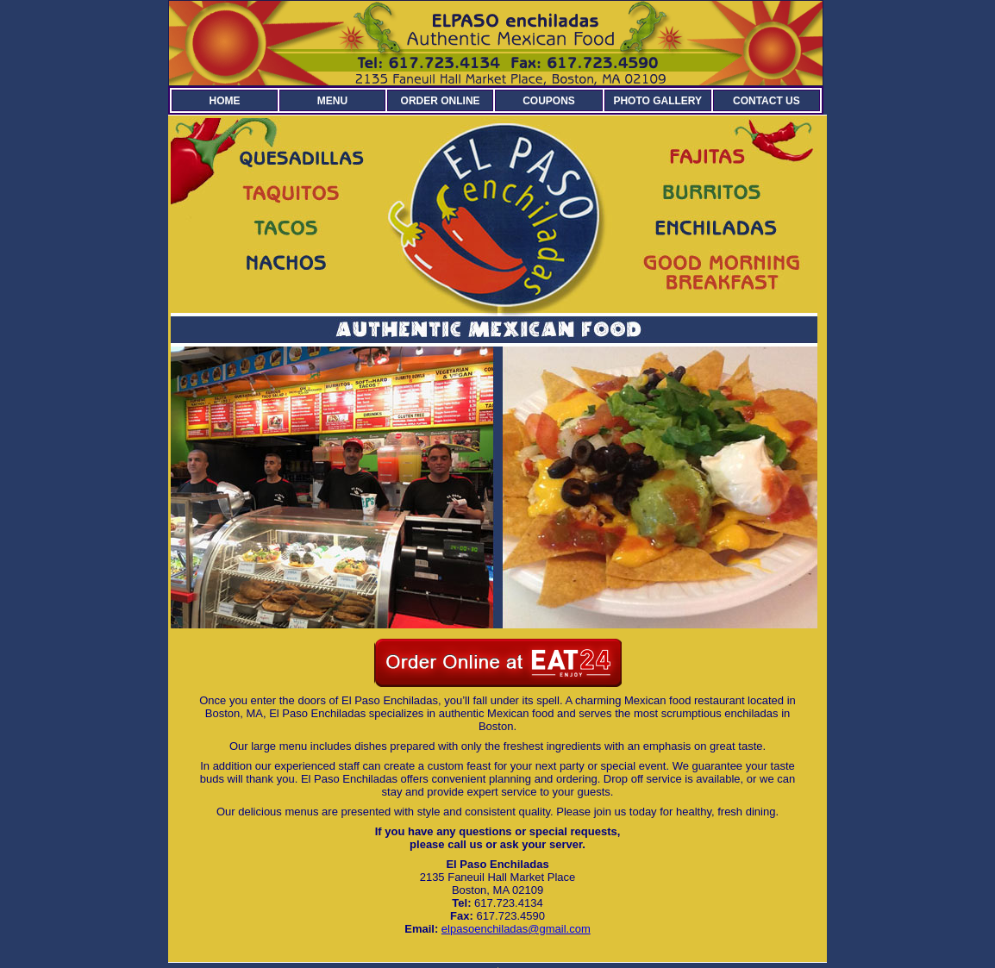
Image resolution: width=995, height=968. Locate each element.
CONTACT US (766, 101)
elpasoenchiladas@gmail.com (516, 928)
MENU (332, 101)
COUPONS (549, 101)
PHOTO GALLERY (657, 101)
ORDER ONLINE (440, 101)
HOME (224, 101)
